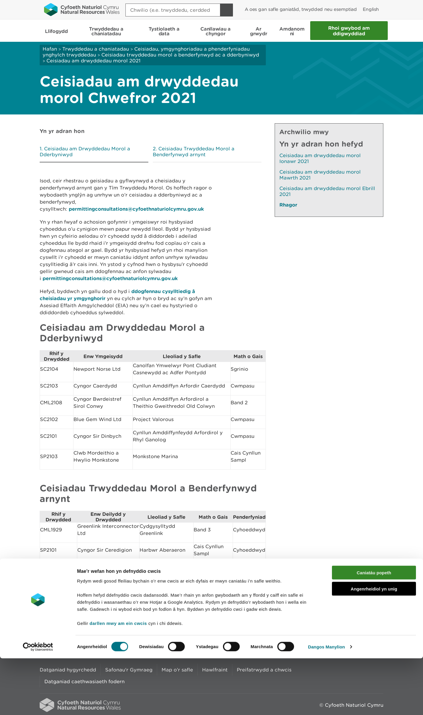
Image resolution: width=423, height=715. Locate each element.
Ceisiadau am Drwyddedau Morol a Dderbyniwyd (85, 151)
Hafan (50, 49)
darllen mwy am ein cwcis (118, 679)
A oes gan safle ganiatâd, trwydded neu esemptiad (301, 9)
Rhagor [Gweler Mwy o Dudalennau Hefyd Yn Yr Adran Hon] (288, 204)
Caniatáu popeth (374, 629)
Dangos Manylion (326, 703)
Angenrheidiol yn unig (374, 645)
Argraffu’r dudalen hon (355, 603)
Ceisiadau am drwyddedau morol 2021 (93, 61)
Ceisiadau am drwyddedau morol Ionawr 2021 (320, 158)
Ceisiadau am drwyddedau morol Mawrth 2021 (320, 175)
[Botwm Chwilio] (226, 10)
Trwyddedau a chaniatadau (95, 49)
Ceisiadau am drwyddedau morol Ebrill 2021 (327, 191)
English (371, 9)
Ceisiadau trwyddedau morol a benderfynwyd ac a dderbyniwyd (180, 55)
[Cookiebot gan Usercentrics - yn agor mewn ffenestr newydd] (37, 703)
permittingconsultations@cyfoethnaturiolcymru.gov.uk (136, 209)
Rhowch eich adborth (166, 603)
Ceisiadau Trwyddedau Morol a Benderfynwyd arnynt (193, 151)
